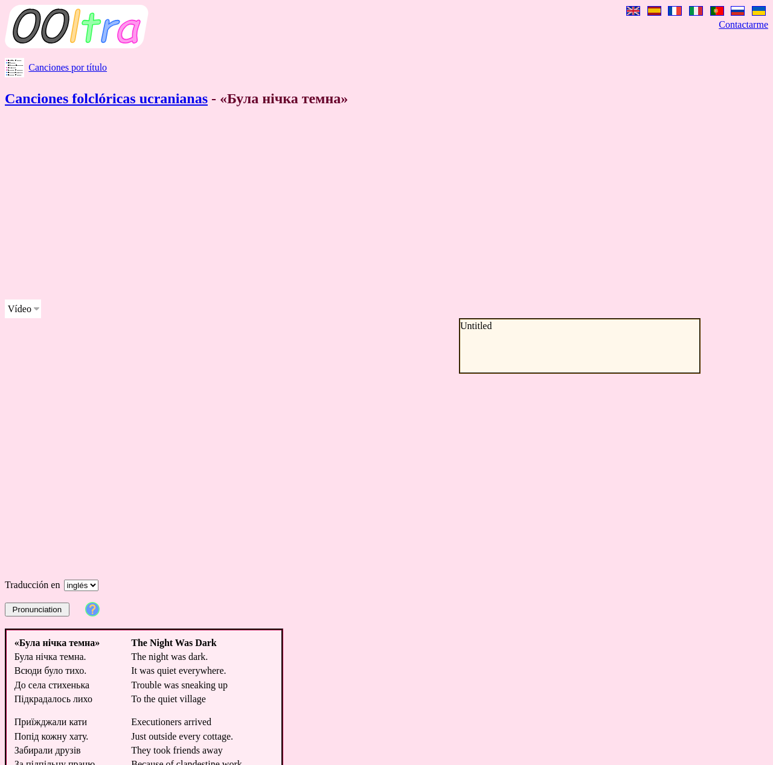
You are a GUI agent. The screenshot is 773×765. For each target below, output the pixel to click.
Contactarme (743, 24)
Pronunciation (37, 609)
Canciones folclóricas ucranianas (106, 98)
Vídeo (19, 309)
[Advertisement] (367, 205)
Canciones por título (67, 67)
